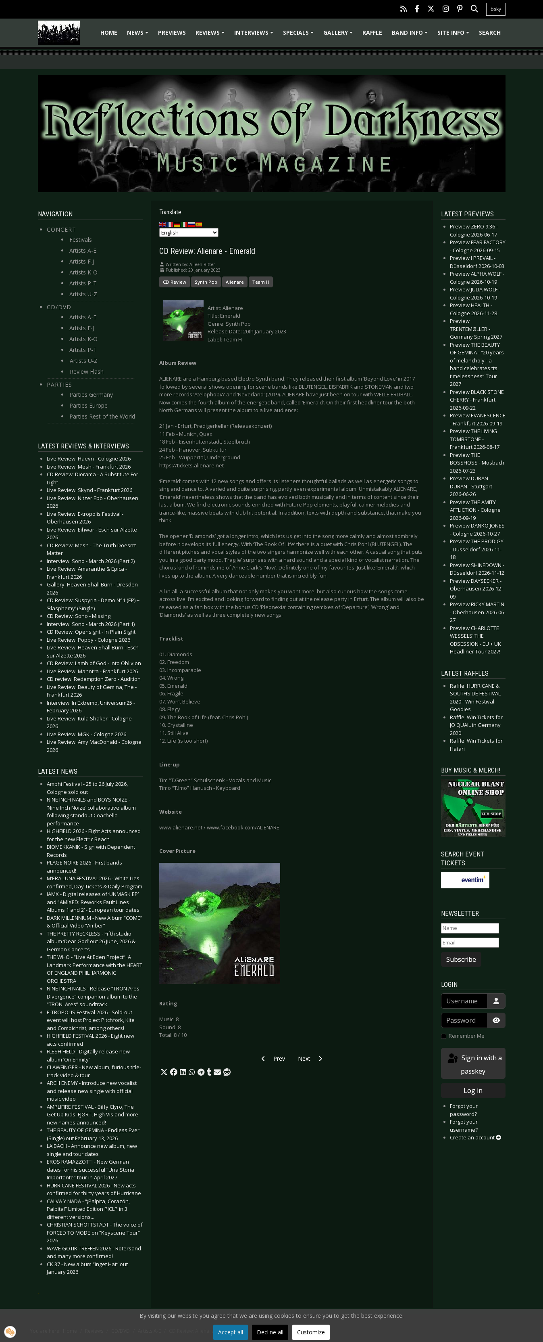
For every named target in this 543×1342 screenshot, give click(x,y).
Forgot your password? (464, 1110)
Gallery (339, 35)
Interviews (255, 35)
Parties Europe (88, 405)
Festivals (80, 239)
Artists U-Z (83, 294)
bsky (496, 9)
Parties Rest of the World (102, 416)
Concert (61, 229)
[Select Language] (188, 232)
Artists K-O (83, 272)
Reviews (211, 35)
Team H (260, 282)
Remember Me (467, 1035)
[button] (164, 1072)
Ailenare (235, 282)
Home (108, 32)
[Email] (470, 943)
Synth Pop (206, 282)
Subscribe (461, 959)
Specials (299, 35)
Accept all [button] (230, 1332)
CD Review (174, 282)
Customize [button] (311, 1332)
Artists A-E (82, 250)
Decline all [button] (270, 1332)
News (139, 35)
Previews (172, 32)
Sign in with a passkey (474, 1064)
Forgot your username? (464, 1125)
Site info (454, 35)
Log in (473, 1090)
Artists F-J (81, 261)
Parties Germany (91, 394)
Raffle (372, 32)
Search (490, 32)
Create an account (475, 1137)
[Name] (470, 928)
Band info (411, 35)
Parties (59, 384)
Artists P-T (83, 283)
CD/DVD (59, 307)
